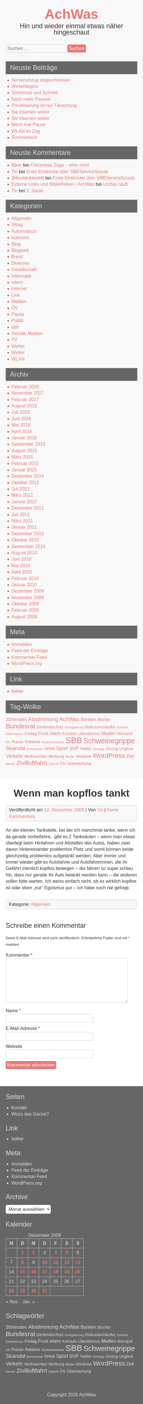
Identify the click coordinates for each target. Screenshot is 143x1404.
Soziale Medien (27, 333)
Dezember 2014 (27, 476)
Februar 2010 (25, 578)
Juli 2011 (20, 514)
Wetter (18, 346)
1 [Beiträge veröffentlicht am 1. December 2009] (22, 1252)
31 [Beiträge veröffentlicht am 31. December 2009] (44, 1290)
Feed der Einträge (29, 650)
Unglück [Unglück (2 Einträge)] (126, 749)
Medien (18, 301)
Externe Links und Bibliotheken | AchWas (52, 184)
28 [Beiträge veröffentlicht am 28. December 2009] (11, 1290)
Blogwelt (20, 250)
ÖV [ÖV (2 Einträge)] (63, 763)
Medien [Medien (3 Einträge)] (108, 733)
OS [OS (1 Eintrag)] (8, 742)
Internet (19, 288)
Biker (16, 165)
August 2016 (24, 405)
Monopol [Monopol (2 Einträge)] (124, 734)
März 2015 (22, 456)
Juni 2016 (21, 418)
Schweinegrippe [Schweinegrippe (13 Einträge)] (109, 741)
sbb (15, 327)
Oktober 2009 (25, 603)
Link (15, 295)
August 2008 (24, 616)
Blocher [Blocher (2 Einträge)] (104, 720)
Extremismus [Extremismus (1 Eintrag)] (14, 734)
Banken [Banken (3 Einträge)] (88, 719)
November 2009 (27, 597)
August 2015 (24, 450)
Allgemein (21, 218)
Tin (14, 171)
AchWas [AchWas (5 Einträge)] (69, 719)
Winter (18, 352)
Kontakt (19, 1107)
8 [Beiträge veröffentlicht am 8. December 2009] (22, 1262)
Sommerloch (24, 137)
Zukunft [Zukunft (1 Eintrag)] (54, 763)
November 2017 (27, 393)
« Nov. (12, 1301)
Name (13, 1010)
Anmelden (21, 644)
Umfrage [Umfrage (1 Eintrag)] (98, 749)
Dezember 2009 (27, 591)
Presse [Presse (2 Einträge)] (17, 742)
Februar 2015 (25, 463)
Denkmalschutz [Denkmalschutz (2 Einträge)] (50, 727)
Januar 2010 (24, 584)
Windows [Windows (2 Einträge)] (84, 756)
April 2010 (21, 571)
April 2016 (21, 431)
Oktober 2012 (25, 482)
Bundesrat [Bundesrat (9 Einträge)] (20, 726)
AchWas (71, 14)
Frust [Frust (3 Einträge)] (43, 733)
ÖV (14, 308)
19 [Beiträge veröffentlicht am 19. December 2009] (66, 1271)
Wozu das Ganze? (30, 1114)
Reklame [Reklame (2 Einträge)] (32, 742)
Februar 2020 (25, 386)
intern (17, 282)
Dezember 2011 (27, 508)
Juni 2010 (21, 559)
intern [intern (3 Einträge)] (55, 733)
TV (14, 339)
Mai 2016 (20, 425)
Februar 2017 (25, 399)
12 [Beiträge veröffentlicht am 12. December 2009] (66, 1262)
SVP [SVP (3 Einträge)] (73, 748)
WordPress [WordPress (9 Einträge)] (109, 755)
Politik (17, 320)
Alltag (17, 224)
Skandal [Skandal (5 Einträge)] (15, 748)
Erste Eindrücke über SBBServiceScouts (67, 171)
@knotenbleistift (27, 177)
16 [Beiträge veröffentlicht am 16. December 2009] (33, 1271)
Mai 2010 (20, 565)
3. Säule (34, 190)
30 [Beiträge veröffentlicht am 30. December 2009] (33, 1290)
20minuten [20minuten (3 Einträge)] (16, 719)
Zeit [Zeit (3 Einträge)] (130, 756)
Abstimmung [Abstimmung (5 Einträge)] (43, 719)
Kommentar (19, 955)
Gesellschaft (24, 269)
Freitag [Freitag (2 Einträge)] (31, 734)
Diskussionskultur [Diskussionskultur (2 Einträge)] (100, 727)
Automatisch (24, 231)
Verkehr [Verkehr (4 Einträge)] (14, 756)
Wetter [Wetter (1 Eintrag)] (70, 756)
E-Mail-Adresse (23, 1028)
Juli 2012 (20, 488)
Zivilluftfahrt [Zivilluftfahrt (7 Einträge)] (32, 762)
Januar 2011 (24, 527)
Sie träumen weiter (30, 112)
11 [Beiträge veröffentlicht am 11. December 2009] (55, 1262)
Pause (17, 314)
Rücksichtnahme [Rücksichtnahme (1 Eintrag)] (53, 742)
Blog (16, 244)
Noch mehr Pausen (31, 99)
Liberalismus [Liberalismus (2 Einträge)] (89, 734)
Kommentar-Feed (29, 657)
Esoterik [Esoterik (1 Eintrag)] (122, 727)
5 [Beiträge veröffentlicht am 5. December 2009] (66, 1252)
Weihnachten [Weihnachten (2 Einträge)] (35, 756)
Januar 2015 (24, 469)
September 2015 (28, 444)
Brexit (17, 256)
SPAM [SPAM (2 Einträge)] (49, 749)
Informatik (21, 276)
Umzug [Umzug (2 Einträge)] (112, 749)
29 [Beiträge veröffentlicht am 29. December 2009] (22, 1290)
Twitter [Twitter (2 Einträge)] (85, 749)
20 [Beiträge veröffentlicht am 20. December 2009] (77, 1271)
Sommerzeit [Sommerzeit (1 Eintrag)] (35, 749)
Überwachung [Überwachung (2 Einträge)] (79, 763)
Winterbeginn (24, 86)
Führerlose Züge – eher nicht (60, 165)
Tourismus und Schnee (34, 92)
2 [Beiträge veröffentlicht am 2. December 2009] (33, 1252)
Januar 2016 (24, 437)
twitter (17, 691)
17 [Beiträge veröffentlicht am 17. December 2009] (44, 1271)
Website (14, 1046)
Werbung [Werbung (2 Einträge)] (57, 756)
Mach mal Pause (28, 124)
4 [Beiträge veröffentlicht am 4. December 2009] (56, 1252)
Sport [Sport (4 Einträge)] (62, 748)
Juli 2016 (20, 412)
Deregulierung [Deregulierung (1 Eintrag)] (74, 727)
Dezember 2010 (27, 533)
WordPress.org (26, 663)
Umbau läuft (115, 184)
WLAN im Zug (25, 131)
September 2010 (28, 546)
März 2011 (22, 520)
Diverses (20, 263)
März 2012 (22, 495)
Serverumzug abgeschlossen (40, 80)
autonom (20, 237)
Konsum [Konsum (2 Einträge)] (69, 734)
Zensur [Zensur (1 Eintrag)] (10, 763)
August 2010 (24, 552)
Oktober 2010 (25, 540)
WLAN (18, 359)
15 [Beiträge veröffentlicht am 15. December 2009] (22, 1271)
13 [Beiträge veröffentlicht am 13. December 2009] (77, 1262)
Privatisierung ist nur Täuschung (43, 105)
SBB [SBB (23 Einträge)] (73, 740)
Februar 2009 (25, 610)
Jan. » (28, 1301)
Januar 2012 (24, 501)
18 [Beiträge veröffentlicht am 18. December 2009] (55, 1271)
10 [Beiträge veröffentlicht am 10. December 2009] (44, 1262)
